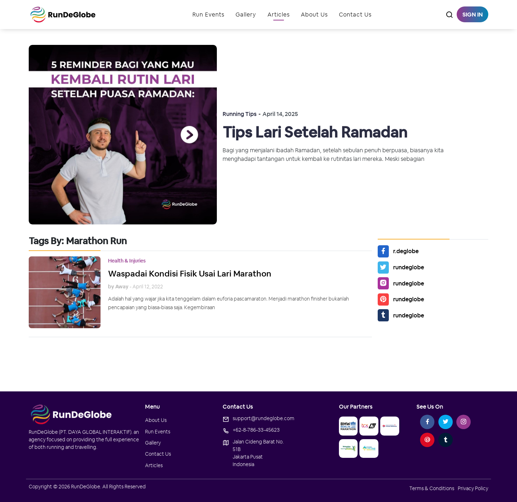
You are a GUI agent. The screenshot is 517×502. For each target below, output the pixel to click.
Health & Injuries (127, 260)
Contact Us (355, 14)
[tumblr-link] (445, 440)
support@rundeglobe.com (263, 418)
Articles (278, 14)
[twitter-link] (445, 422)
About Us (314, 14)
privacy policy (473, 488)
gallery (246, 14)
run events (208, 14)
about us (156, 420)
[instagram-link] (463, 422)
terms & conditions (431, 488)
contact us (158, 454)
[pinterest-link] (427, 440)
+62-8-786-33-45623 (256, 430)
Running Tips (240, 114)
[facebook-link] (427, 422)
